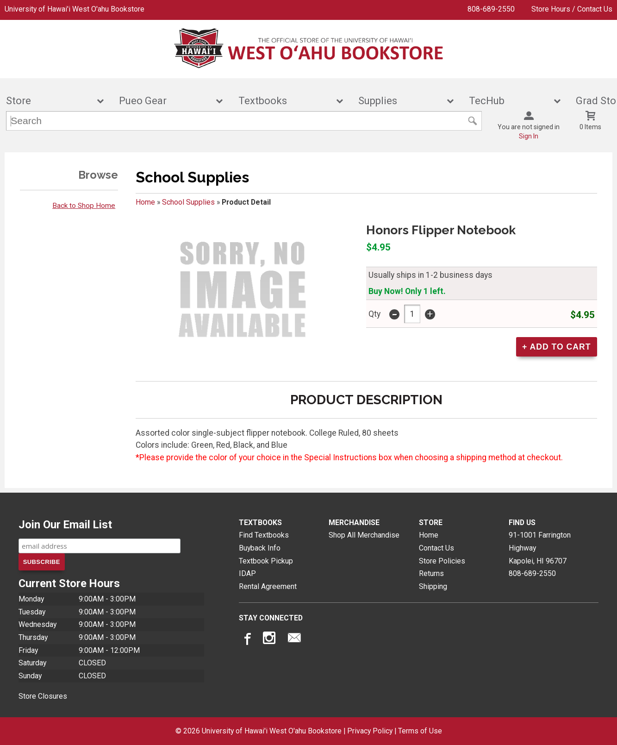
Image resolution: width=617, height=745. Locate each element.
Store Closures (43, 696)
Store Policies (442, 561)
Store (48, 100)
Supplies (399, 100)
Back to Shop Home (83, 205)
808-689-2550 (491, 9)
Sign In (528, 136)
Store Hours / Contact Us (571, 9)
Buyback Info (259, 548)
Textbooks (284, 100)
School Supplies (188, 202)
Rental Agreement (268, 586)
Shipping (433, 586)
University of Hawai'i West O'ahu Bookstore (74, 9)
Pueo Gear (165, 100)
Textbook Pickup (266, 561)
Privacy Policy (370, 730)
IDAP (247, 573)
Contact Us (436, 548)
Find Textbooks (264, 535)
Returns (431, 573)
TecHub (508, 100)
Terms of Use (420, 730)
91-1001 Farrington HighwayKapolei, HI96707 (540, 548)
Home (145, 202)
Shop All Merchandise (364, 535)
